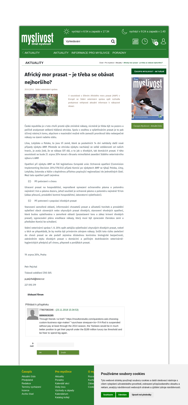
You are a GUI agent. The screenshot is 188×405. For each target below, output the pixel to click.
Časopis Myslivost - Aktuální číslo (148, 126)
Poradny (59, 380)
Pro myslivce (109, 63)
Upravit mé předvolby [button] (141, 395)
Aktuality (61, 52)
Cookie (92, 387)
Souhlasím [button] (108, 395)
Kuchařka (93, 380)
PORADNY (119, 52)
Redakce (26, 383)
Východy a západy (64, 390)
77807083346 (46, 310)
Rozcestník (94, 376)
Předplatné (27, 380)
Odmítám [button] (122, 395)
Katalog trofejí (62, 397)
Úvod (101, 63)
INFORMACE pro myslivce (90, 52)
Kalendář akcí (62, 383)
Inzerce (25, 390)
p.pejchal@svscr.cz (34, 279)
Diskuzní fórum (36, 294)
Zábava (92, 383)
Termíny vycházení (31, 387)
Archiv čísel (28, 394)
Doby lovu (60, 387)
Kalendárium (61, 394)
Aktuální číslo (29, 376)
